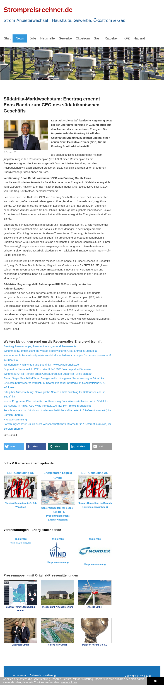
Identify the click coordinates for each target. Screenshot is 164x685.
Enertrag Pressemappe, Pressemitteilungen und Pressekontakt (41, 346)
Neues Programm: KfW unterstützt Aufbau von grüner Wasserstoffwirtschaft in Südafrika (56, 401)
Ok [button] (155, 681)
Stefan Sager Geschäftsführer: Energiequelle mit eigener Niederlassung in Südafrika (54, 378)
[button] (14, 446)
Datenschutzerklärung (43, 675)
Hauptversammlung (15, 419)
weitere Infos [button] (69, 682)
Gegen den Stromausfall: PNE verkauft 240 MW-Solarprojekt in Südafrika (47, 369)
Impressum (19, 675)
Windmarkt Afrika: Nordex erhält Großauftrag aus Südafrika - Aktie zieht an (48, 373)
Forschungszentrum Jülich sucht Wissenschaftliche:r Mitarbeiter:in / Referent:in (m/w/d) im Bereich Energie (57, 412)
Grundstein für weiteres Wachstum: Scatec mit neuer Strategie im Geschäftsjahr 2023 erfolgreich (54, 385)
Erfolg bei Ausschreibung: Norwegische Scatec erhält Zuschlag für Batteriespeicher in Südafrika (54, 394)
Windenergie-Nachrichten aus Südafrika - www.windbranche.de (41, 364)
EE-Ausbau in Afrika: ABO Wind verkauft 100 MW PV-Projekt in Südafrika (47, 405)
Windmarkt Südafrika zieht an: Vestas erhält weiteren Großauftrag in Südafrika (50, 350)
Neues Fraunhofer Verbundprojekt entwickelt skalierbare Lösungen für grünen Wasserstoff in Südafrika (57, 358)
